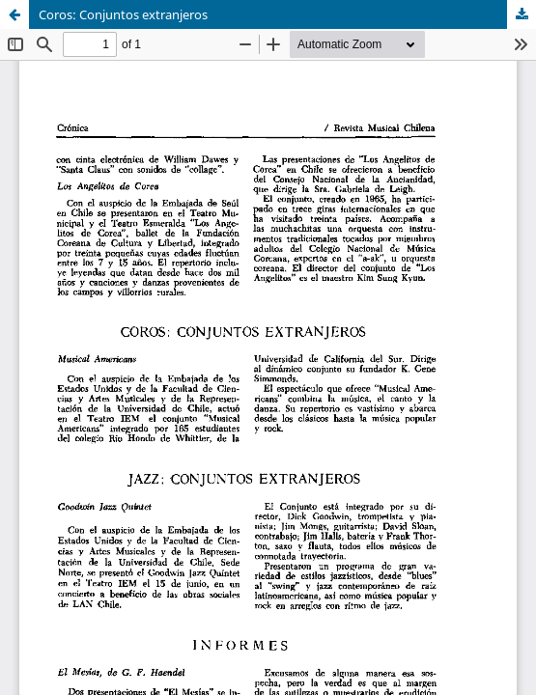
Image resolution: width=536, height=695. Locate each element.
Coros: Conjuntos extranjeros (123, 14)
